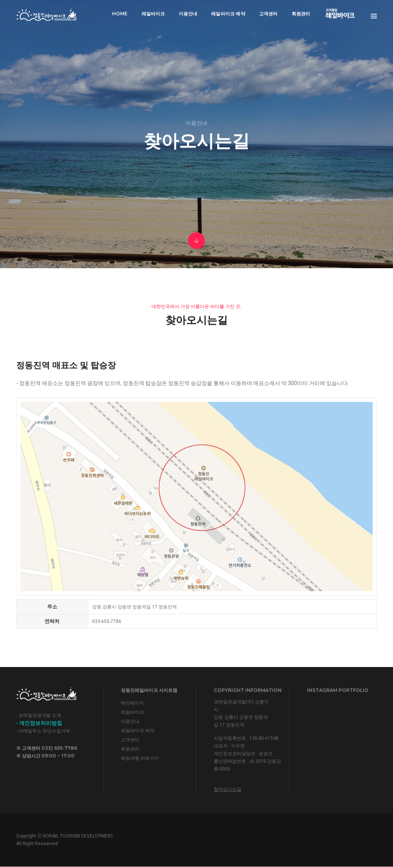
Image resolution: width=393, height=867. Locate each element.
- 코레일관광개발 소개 (38, 715)
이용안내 (188, 13)
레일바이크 (153, 13)
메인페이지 (132, 703)
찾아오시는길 (227, 789)
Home (120, 13)
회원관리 (301, 13)
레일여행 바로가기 (140, 758)
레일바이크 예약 (228, 13)
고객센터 (268, 13)
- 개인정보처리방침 (39, 723)
